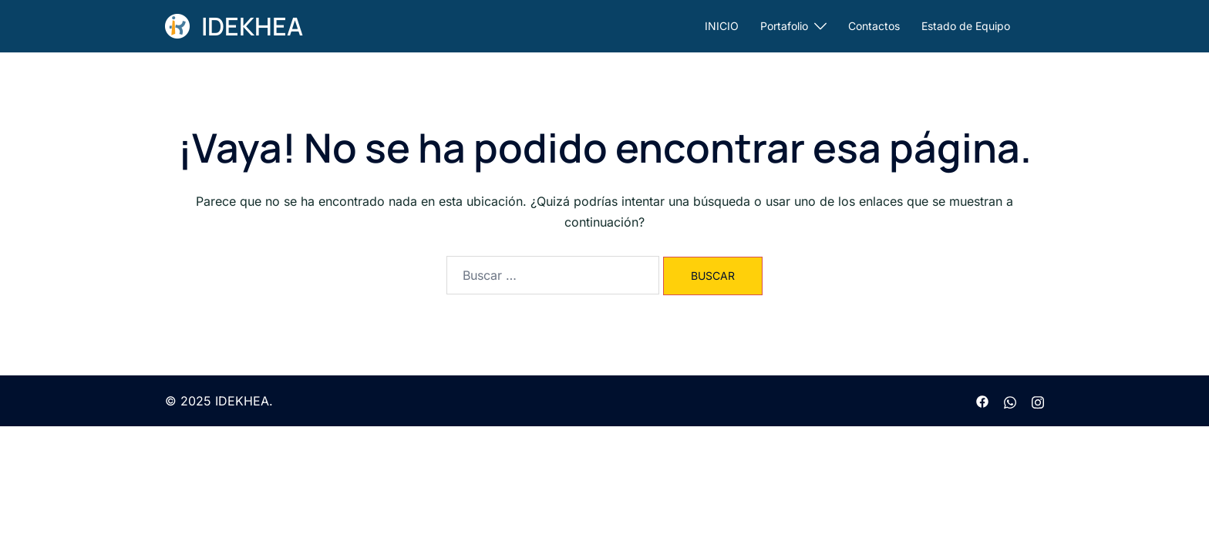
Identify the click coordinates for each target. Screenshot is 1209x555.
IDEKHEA (252, 26)
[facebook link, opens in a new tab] (982, 401)
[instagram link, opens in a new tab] (1038, 401)
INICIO (722, 25)
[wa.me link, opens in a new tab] (1010, 401)
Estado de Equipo (965, 25)
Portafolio (784, 25)
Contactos (874, 25)
